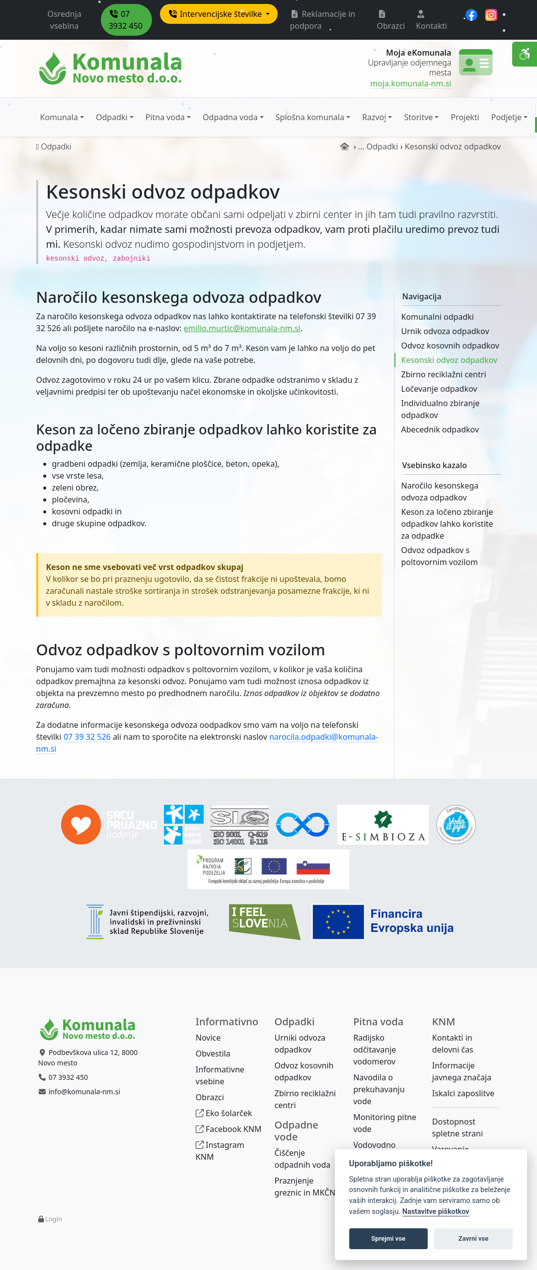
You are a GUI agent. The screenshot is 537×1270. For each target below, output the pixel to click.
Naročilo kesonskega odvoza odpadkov (440, 491)
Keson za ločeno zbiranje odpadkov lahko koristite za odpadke (447, 523)
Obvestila (213, 1053)
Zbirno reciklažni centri (443, 374)
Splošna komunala (310, 117)
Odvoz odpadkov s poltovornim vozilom (439, 556)
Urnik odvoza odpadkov (445, 331)
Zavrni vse (474, 1238)
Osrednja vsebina (64, 19)
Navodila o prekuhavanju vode (378, 1089)
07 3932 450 (126, 19)
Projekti (465, 117)
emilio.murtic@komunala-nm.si (242, 328)
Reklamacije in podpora (322, 19)
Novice (208, 1037)
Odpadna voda (230, 117)
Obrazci (391, 20)
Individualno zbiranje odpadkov (440, 409)
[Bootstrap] (92, 1029)
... (361, 146)
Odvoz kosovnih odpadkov (450, 345)
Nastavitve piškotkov (435, 1211)
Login (53, 1218)
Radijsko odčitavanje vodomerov (374, 1049)
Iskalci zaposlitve (463, 1093)
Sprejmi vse (388, 1238)
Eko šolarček (224, 1113)
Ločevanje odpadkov (439, 388)
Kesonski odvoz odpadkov (449, 359)
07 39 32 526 (87, 736)
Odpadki (112, 117)
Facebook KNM (229, 1129)
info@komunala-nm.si (84, 1091)
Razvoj (374, 117)
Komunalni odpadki (437, 316)
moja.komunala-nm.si (410, 83)
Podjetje (506, 117)
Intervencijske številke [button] (216, 13)
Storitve (418, 117)
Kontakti (431, 20)
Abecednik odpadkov (440, 429)
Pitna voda (165, 117)
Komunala (59, 117)
